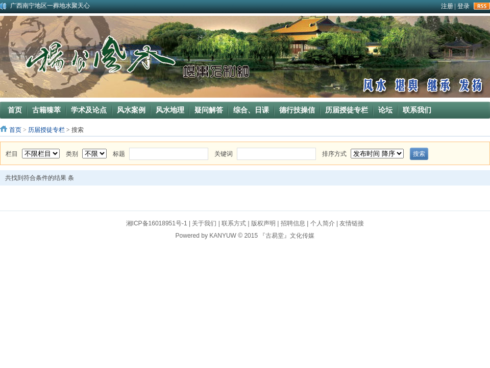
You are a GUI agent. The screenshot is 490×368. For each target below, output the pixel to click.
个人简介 (322, 223)
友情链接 (351, 223)
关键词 (223, 153)
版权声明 (263, 223)
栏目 (12, 153)
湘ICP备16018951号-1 (156, 223)
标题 (119, 153)
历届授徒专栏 (46, 129)
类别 (72, 153)
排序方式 (334, 153)
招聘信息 (293, 223)
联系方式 (234, 223)
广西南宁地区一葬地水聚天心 (50, 5)
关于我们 (204, 223)
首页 (15, 129)
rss (482, 6)
